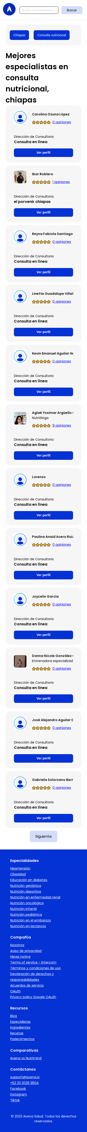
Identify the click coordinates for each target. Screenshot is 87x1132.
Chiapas (19, 35)
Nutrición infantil (23, 908)
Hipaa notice (20, 956)
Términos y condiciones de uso (35, 968)
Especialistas (20, 1021)
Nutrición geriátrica (25, 885)
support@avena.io (25, 1077)
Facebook (18, 1088)
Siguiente (43, 836)
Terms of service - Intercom (33, 962)
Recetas (16, 1033)
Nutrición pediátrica (26, 914)
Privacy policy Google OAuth (33, 997)
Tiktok (15, 1100)
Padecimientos (22, 1039)
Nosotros (17, 945)
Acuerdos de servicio (27, 985)
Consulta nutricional (51, 35)
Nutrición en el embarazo (30, 920)
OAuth (15, 991)
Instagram (18, 1094)
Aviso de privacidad (26, 950)
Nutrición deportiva (25, 891)
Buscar (72, 10)
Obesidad (18, 874)
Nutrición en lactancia (28, 926)
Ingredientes (20, 1027)
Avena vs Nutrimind (26, 1058)
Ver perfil (44, 152)
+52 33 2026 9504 (24, 1083)
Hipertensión (20, 868)
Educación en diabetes (28, 880)
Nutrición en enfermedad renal (35, 897)
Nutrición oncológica (27, 903)
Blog (13, 1016)
